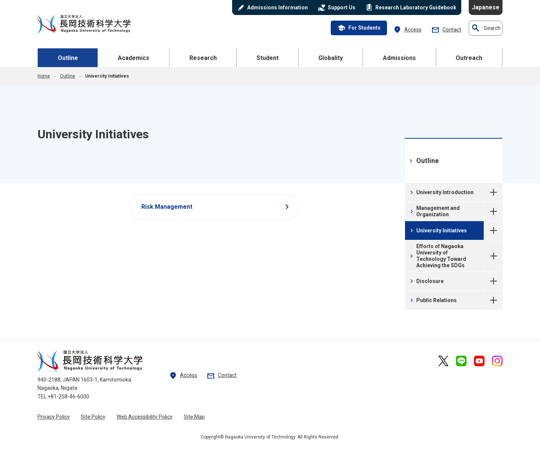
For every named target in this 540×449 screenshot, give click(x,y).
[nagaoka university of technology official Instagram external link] (497, 361)
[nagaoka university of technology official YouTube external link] (479, 361)
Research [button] (203, 57)
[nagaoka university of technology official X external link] (443, 361)
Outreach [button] (469, 57)
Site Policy (93, 417)
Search (486, 28)
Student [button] (267, 57)
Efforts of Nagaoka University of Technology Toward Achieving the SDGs (437, 255)
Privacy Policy (54, 417)
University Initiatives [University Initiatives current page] (437, 230)
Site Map (194, 417)
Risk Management (216, 207)
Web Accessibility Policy (144, 417)
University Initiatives (493, 230)
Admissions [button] (399, 57)
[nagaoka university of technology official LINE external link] (461, 361)
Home (44, 76)
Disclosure (426, 281)
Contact (446, 29)
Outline (67, 76)
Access (407, 29)
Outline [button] (68, 57)
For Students (359, 28)
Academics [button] (133, 57)
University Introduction (441, 192)
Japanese (486, 7)
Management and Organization (434, 211)
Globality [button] (330, 57)
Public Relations (432, 300)
